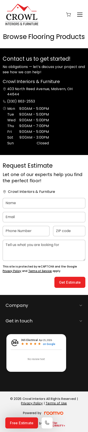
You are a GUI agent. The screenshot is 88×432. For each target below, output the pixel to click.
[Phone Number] (26, 231)
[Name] (44, 203)
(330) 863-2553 (21, 101)
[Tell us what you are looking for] (44, 250)
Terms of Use (56, 403)
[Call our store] (47, 422)
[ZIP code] (69, 231)
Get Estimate (70, 282)
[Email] (44, 217)
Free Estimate (21, 423)
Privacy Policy (12, 271)
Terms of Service (40, 271)
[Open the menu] (80, 15)
